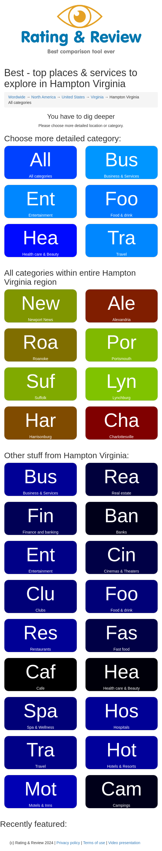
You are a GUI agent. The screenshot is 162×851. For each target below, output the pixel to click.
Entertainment (41, 215)
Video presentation (124, 843)
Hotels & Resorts (121, 766)
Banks (121, 532)
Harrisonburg (40, 437)
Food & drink (121, 215)
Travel (121, 254)
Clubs (40, 610)
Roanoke (40, 359)
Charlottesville (121, 437)
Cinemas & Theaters (121, 571)
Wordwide (16, 97)
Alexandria (121, 319)
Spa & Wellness (40, 727)
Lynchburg (121, 398)
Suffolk (40, 398)
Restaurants (40, 649)
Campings (121, 805)
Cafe (40, 688)
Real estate (121, 493)
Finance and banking (40, 532)
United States (73, 97)
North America (43, 97)
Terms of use (94, 843)
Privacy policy (68, 843)
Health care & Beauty (40, 254)
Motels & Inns (40, 805)
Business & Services (121, 176)
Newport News (40, 319)
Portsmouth (121, 359)
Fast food (122, 649)
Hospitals (122, 727)
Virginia (97, 97)
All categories (40, 176)
